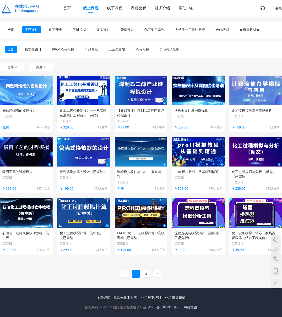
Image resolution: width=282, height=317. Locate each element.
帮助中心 (186, 8)
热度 (40, 67)
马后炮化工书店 (125, 298)
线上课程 (90, 8)
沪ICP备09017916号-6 (163, 307)
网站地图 (190, 307)
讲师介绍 (162, 8)
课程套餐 (138, 8)
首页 (67, 8)
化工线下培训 (151, 298)
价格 (12, 67)
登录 (278, 8)
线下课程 (114, 8)
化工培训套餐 (175, 298)
